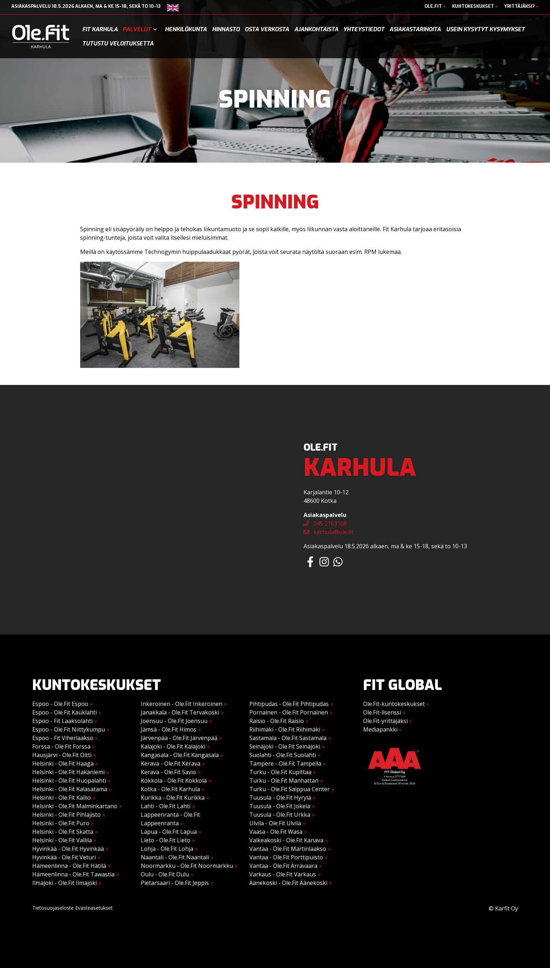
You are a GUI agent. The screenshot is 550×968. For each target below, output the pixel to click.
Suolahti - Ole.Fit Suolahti (282, 755)
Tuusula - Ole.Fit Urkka (279, 815)
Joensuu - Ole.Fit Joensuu (174, 721)
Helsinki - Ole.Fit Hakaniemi (68, 772)
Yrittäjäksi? (521, 6)
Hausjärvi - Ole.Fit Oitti (61, 755)
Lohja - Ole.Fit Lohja (167, 849)
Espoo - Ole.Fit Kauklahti (64, 712)
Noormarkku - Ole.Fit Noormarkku (187, 866)
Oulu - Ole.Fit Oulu (165, 874)
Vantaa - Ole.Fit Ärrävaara (283, 866)
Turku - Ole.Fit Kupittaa (280, 772)
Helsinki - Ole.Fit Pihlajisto (66, 815)
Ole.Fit (435, 6)
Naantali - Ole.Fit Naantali (175, 857)
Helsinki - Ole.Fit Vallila (62, 840)
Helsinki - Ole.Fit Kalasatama (69, 789)
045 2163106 (325, 523)
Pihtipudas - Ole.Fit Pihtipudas (289, 704)
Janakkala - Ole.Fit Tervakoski (180, 712)
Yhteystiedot (363, 29)
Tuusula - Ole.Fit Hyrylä (280, 797)
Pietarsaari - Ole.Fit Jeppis (175, 883)
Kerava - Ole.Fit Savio (168, 772)
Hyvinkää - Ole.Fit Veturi (64, 857)
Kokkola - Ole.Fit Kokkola (174, 780)
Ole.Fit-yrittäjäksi (387, 721)
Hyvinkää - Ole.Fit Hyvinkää (68, 849)
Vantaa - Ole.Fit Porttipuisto (286, 857)
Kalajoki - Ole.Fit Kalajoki (173, 746)
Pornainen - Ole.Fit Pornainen (288, 712)
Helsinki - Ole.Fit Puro (60, 823)
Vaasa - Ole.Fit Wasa (275, 832)
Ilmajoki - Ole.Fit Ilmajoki (64, 883)
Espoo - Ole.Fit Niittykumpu (68, 729)
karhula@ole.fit (329, 532)
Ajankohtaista (316, 29)
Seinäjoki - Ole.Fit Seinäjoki (284, 746)
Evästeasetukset (94, 907)
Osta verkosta (267, 29)
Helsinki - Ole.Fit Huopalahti (69, 780)
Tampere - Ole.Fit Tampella (285, 763)
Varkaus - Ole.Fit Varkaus (282, 874)
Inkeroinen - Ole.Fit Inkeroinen (181, 704)
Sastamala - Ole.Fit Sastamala (288, 738)
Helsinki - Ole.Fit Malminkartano (74, 806)
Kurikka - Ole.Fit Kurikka (173, 797)
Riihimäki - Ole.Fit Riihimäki (284, 729)
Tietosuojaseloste (53, 907)
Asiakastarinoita (415, 29)
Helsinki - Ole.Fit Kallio (61, 797)
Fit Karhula (100, 29)
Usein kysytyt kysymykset (485, 29)
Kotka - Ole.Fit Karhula (170, 789)
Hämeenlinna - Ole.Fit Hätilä (69, 866)
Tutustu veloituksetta (118, 43)
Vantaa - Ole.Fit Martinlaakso (287, 849)
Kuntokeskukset (475, 6)
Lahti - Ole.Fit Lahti (165, 806)
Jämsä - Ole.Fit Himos (168, 729)
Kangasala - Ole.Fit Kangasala (180, 755)
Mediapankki (382, 729)
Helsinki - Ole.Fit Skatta (62, 832)
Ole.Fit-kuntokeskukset (396, 704)
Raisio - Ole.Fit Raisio (276, 721)
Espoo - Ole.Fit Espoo (60, 704)
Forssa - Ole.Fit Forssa (61, 746)
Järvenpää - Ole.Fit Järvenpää (179, 738)
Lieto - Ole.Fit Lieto (165, 840)
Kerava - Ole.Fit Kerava (170, 763)
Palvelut (137, 29)
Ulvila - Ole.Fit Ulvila (275, 823)
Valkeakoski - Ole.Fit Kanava (286, 840)
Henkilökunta (186, 29)
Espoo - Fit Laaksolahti (62, 721)
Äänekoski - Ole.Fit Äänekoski (288, 883)
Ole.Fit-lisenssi (384, 712)
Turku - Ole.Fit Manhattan (283, 780)
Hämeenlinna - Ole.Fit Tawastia (73, 874)
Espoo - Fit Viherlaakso (62, 738)
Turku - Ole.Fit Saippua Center (289, 789)
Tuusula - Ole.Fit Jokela (279, 806)
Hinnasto (226, 29)
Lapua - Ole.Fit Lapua (169, 832)
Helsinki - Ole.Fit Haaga (63, 763)
